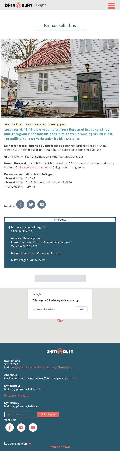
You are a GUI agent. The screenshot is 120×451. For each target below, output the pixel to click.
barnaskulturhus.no (21, 230)
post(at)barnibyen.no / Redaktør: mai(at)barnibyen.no (43, 367)
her (75, 378)
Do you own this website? (44, 309)
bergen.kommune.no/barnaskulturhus (35, 253)
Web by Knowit (60, 446)
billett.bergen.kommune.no (35, 167)
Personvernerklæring (17, 395)
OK (81, 309)
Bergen (41, 5)
